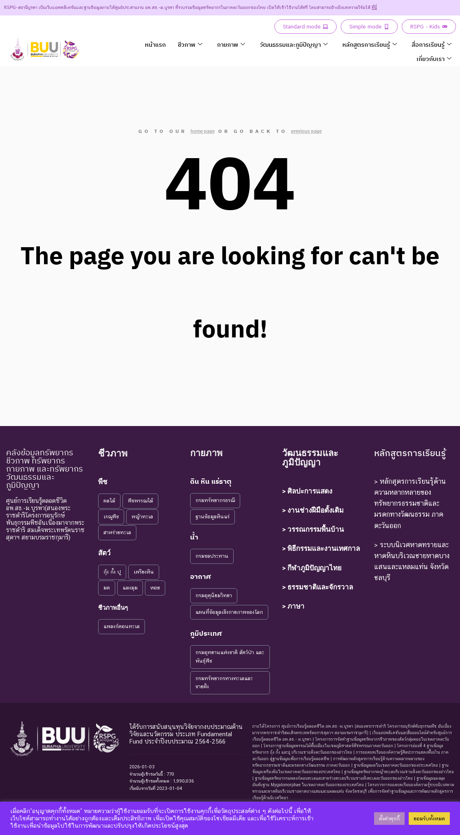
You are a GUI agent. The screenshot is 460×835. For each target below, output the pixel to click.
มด (106, 588)
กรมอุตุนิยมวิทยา (213, 595)
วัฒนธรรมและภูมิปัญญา (294, 44)
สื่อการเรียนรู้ (431, 44)
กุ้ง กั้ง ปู (112, 572)
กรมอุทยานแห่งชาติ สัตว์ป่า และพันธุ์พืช (229, 656)
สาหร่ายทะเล (117, 532)
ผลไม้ (109, 501)
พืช (102, 482)
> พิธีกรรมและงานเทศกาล (321, 548)
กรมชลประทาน (211, 556)
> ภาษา (293, 606)
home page (203, 131)
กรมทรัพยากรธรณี (215, 500)
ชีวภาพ (190, 44)
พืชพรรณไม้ (140, 501)
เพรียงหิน (144, 572)
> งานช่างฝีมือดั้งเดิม (313, 510)
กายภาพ (231, 44)
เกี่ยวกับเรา (433, 59)
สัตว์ (104, 553)
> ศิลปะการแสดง (307, 491)
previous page (306, 131)
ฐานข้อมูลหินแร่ (212, 516)
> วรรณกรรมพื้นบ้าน (313, 529)
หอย (155, 588)
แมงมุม (130, 588)
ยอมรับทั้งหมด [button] (429, 818)
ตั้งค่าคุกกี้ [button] (389, 818)
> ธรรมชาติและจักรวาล (317, 587)
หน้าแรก (155, 44)
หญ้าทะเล (142, 516)
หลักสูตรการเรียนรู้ (369, 44)
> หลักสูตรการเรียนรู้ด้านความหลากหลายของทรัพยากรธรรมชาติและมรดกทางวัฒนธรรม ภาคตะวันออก (410, 503)
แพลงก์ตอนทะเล (121, 626)
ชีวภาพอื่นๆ (113, 607)
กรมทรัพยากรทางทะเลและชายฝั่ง (224, 682)
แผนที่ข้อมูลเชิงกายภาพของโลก (229, 612)
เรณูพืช (111, 516)
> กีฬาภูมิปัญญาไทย (312, 568)
